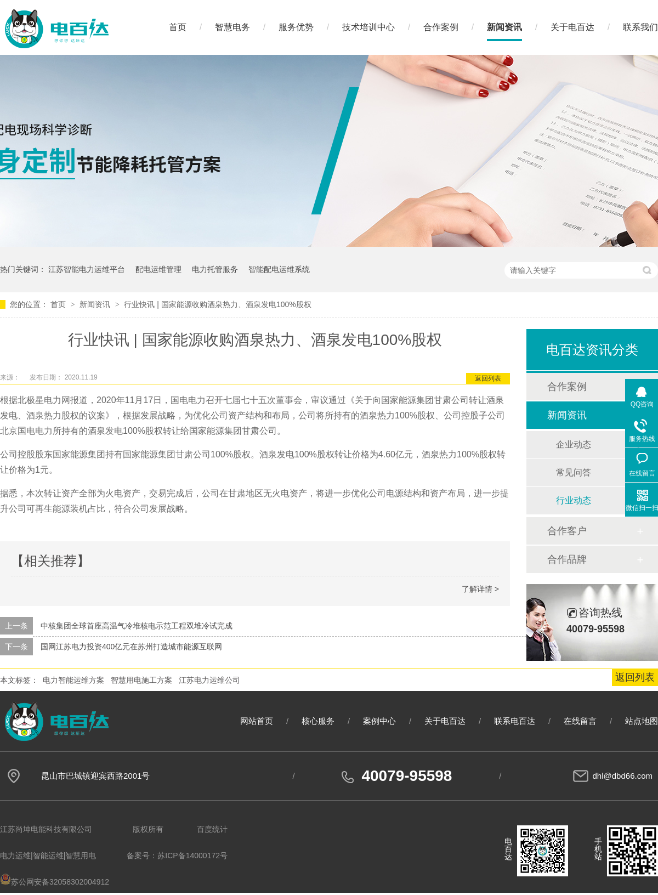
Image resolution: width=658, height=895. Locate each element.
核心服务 (318, 721)
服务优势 (296, 27)
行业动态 (573, 500)
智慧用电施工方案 (141, 680)
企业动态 (573, 444)
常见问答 (573, 472)
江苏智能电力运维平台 (86, 269)
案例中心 (379, 721)
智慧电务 (232, 27)
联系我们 (640, 27)
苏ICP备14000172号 (192, 855)
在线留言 (580, 721)
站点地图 (641, 721)
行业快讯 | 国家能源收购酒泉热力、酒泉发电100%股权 (217, 304)
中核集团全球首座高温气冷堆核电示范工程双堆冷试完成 (136, 625)
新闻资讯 (504, 27)
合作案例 (440, 27)
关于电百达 (572, 27)
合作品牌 (567, 559)
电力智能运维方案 (73, 680)
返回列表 (488, 378)
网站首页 (256, 721)
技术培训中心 (368, 27)
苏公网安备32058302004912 (54, 881)
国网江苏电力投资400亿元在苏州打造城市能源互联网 (131, 646)
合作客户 (567, 530)
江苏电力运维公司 (209, 680)
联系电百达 (514, 721)
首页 (177, 27)
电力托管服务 (215, 269)
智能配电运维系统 (279, 269)
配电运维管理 (158, 269)
